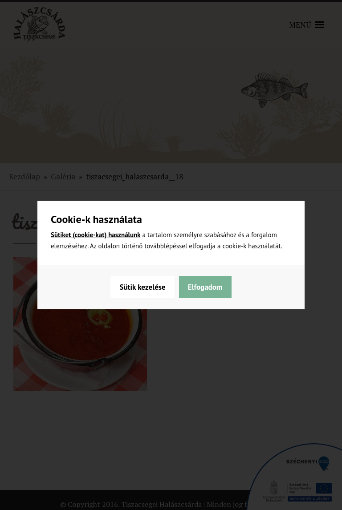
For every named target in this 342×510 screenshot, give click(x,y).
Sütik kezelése (142, 287)
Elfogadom (205, 287)
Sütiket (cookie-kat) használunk (96, 235)
